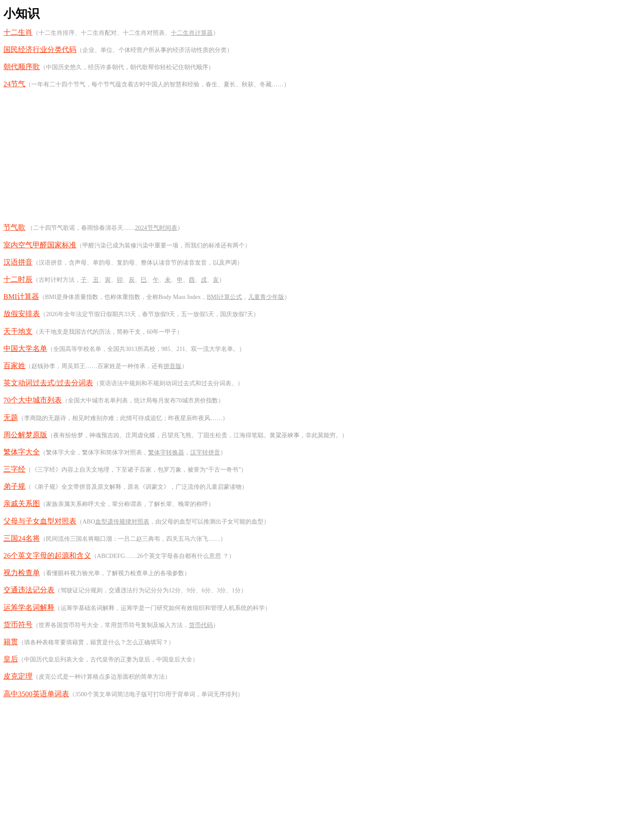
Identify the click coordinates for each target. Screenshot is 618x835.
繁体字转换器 (166, 452)
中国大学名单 (25, 348)
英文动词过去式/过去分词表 (48, 383)
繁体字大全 (21, 452)
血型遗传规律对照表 (122, 521)
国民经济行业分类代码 (39, 50)
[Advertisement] (309, 156)
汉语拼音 (18, 262)
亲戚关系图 (21, 504)
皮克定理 (18, 676)
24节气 (14, 84)
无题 (10, 418)
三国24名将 (21, 538)
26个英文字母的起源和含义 (47, 556)
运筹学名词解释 (29, 607)
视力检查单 (21, 573)
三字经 (14, 469)
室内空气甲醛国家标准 (39, 245)
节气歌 (14, 227)
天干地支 (18, 331)
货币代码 (201, 625)
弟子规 (14, 486)
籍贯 (10, 642)
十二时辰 (18, 279)
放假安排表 (21, 314)
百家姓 (14, 366)
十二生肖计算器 (192, 33)
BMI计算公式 (224, 297)
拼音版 (173, 366)
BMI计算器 (21, 297)
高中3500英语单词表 (36, 694)
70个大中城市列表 (32, 400)
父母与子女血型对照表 (39, 521)
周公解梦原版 (25, 435)
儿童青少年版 (266, 297)
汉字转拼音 (205, 452)
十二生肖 (18, 32)
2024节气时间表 (156, 228)
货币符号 (18, 625)
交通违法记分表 (29, 590)
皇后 (10, 659)
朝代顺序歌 (21, 67)
